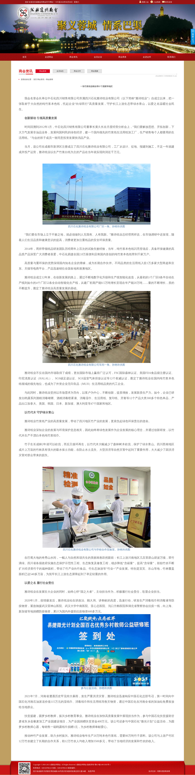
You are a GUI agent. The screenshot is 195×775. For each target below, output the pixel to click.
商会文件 (77, 71)
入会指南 (156, 2)
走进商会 (49, 57)
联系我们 (171, 57)
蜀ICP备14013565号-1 (102, 765)
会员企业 (98, 57)
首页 (24, 57)
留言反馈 (168, 2)
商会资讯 (73, 57)
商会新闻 (42, 71)
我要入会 (145, 2)
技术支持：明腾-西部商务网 (159, 771)
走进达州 (147, 57)
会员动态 (60, 71)
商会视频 (94, 71)
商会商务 (122, 57)
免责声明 (91, 771)
